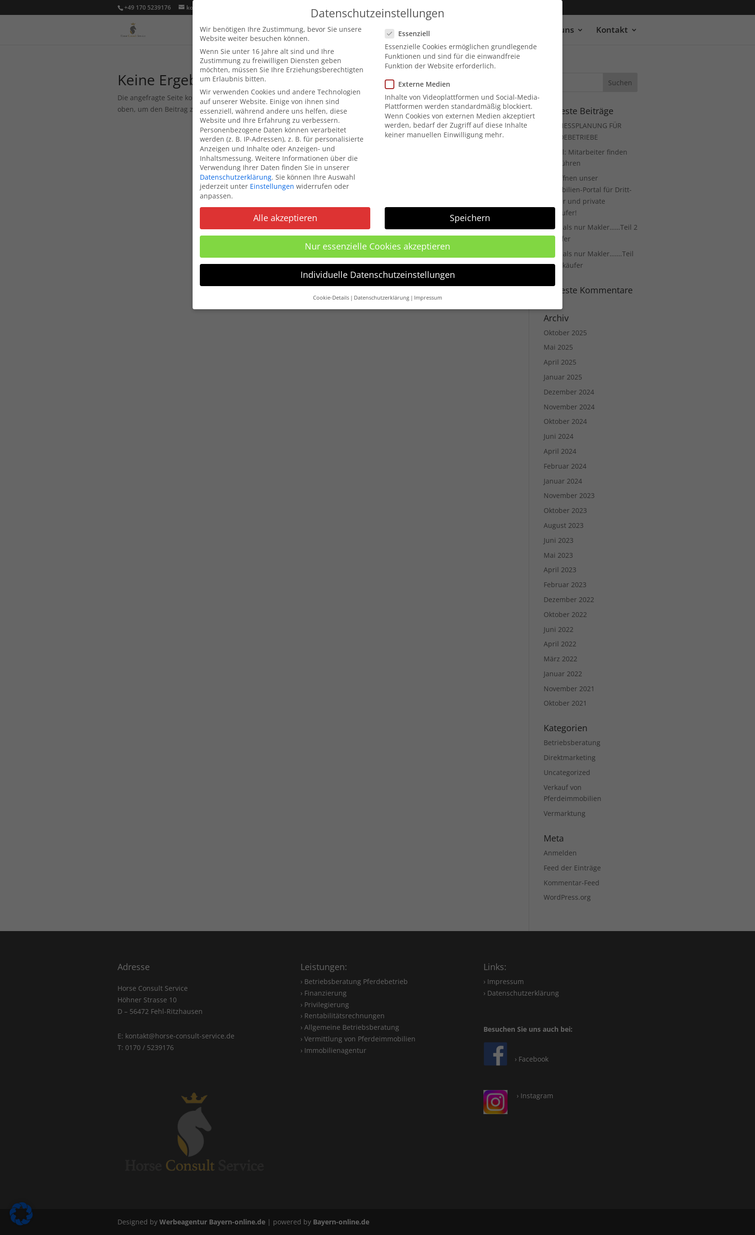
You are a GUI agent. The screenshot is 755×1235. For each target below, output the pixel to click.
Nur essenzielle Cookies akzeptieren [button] (377, 246)
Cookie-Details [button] (331, 297)
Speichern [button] (470, 217)
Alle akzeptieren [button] (285, 217)
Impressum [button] (428, 297)
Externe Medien (421, 84)
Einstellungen (272, 186)
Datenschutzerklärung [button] (381, 297)
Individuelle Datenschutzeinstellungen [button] (377, 274)
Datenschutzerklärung (236, 177)
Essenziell (411, 33)
